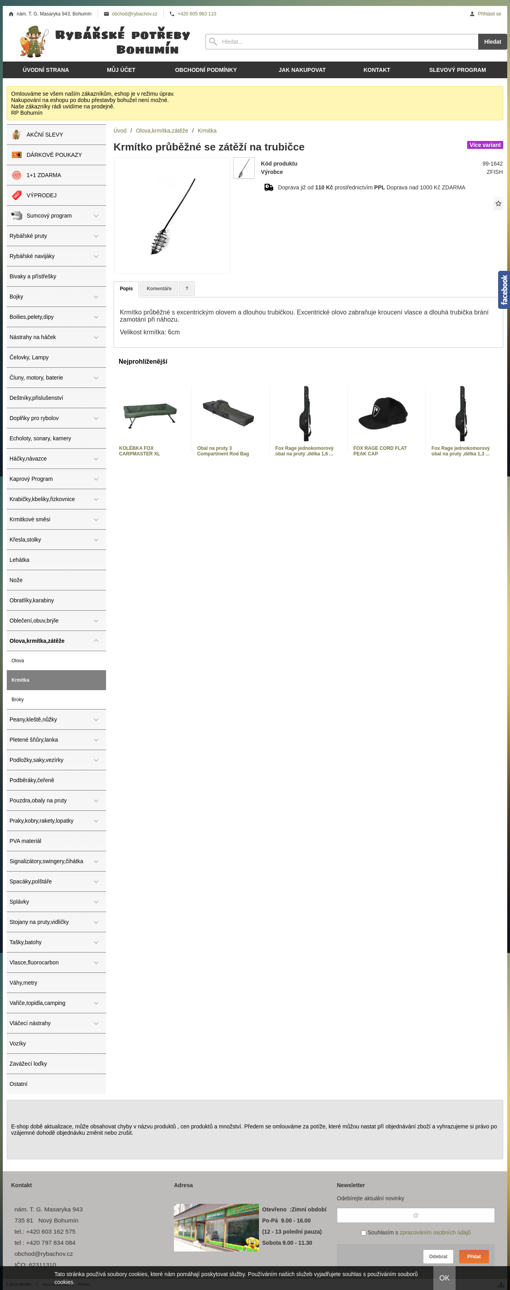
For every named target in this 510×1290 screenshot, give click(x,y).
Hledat (492, 42)
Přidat (474, 1256)
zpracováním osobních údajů (435, 1232)
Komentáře (159, 288)
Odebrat (438, 1256)
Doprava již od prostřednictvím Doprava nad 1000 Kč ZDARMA (372, 187)
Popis (126, 288)
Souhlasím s (416, 1232)
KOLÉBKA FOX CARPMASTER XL (139, 451)
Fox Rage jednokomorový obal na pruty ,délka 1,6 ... (304, 451)
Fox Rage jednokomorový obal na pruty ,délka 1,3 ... (460, 451)
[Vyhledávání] (341, 42)
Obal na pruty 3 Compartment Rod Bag (223, 451)
